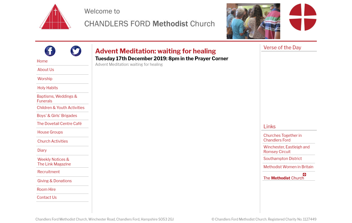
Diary (42, 150)
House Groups (50, 132)
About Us (45, 69)
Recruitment (48, 171)
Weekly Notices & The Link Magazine (54, 161)
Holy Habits (47, 87)
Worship (44, 78)
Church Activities (52, 141)
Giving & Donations (54, 180)
